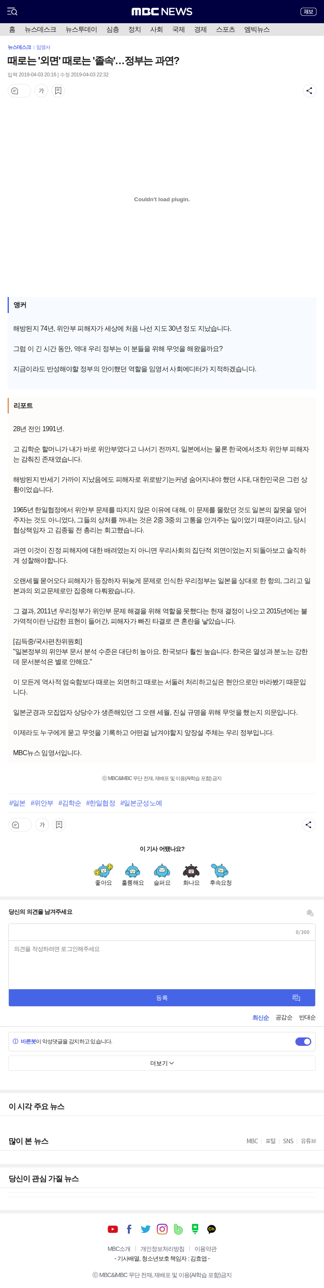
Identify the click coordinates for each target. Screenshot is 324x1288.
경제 (200, 29)
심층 (112, 29)
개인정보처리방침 (162, 1248)
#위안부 (42, 803)
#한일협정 (100, 803)
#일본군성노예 (141, 803)
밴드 (178, 1229)
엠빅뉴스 (257, 29)
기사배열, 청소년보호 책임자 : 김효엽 (162, 1258)
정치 (134, 29)
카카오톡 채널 (211, 1229)
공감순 (283, 1017)
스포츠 (225, 29)
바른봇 (24, 1041)
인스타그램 (162, 1229)
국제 (178, 29)
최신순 (260, 1017)
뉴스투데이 (81, 29)
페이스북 (129, 1229)
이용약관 (205, 1248)
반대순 (307, 1017)
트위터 (145, 1229)
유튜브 (113, 1229)
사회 (156, 29)
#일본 (17, 803)
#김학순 (69, 803)
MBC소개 (119, 1248)
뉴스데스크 (40, 29)
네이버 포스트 (195, 1229)
